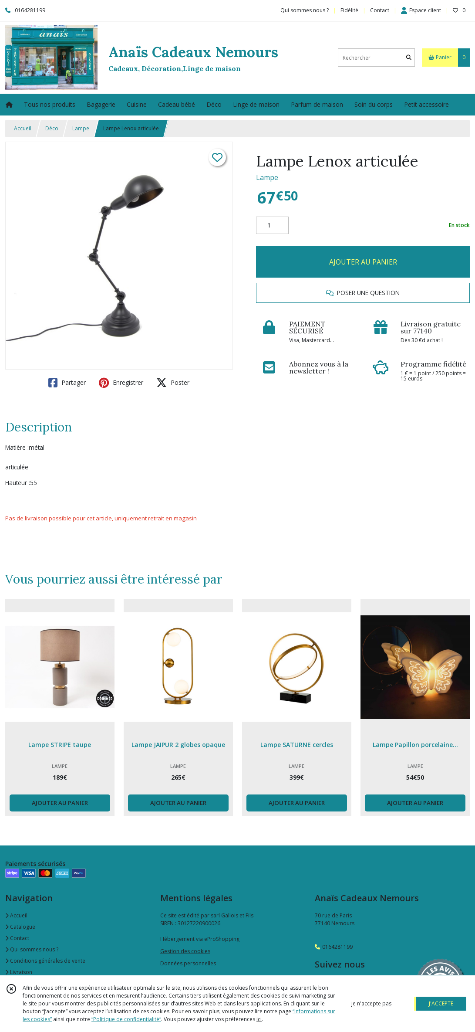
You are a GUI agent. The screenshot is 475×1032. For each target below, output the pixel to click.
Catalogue (20, 926)
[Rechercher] (408, 57)
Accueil (22, 128)
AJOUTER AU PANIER (363, 262)
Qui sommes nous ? (31, 949)
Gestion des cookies (185, 951)
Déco (51, 128)
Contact (379, 10)
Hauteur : (17, 483)
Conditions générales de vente (45, 960)
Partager (67, 382)
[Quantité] (272, 225)
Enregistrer (121, 382)
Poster (172, 382)
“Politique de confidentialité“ (126, 1019)
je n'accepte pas (371, 1003)
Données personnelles (188, 963)
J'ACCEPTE (441, 1003)
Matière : (17, 447)
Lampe (80, 128)
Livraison (18, 972)
